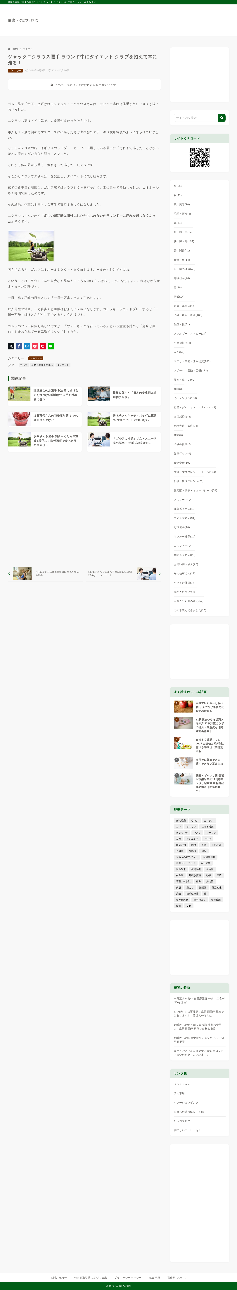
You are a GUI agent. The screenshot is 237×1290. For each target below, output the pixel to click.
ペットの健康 (184, 582)
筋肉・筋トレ (185, 379)
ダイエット (63, 365)
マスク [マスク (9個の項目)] (197, 832)
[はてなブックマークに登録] (27, 346)
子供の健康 (183, 444)
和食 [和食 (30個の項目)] (193, 845)
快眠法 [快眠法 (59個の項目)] (192, 851)
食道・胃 (182, 259)
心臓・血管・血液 (188, 315)
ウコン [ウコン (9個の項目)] (194, 820)
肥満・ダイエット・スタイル (195, 407)
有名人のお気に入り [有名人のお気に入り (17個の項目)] (187, 857)
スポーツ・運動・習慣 (191, 370)
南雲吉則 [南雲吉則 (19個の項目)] (181, 845)
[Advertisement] (84, 509)
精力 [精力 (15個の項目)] (198, 881)
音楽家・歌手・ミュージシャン (195, 490)
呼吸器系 (182, 278)
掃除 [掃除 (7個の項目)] (204, 851)
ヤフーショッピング (186, 1102)
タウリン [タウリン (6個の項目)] (191, 826)
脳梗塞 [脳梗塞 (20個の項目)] (202, 887)
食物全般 (183, 462)
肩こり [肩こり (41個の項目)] (190, 887)
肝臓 (179, 296)
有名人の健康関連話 (42, 365)
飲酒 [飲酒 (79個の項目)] (178, 905)
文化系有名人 (185, 518)
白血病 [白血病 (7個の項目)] (179, 875)
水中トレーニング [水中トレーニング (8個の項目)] (185, 863)
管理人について (185, 591)
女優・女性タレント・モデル (195, 471)
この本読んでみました (190, 610)
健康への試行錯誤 (23, 20)
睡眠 (179, 388)
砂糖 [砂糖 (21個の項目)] (208, 875)
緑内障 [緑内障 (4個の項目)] (210, 881)
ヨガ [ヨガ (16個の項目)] (178, 838)
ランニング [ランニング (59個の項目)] (192, 838)
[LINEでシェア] (51, 346)
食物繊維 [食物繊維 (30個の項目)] (216, 899)
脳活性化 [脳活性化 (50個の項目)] (217, 887)
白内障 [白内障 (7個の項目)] (210, 869)
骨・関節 (182, 250)
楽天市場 (179, 1093)
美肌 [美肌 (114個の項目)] (178, 887)
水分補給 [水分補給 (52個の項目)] (205, 863)
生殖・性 (182, 324)
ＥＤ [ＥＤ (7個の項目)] (188, 905)
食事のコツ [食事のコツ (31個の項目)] (200, 899)
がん (179, 352)
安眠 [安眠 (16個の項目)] (204, 845)
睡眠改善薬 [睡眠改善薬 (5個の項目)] (195, 875)
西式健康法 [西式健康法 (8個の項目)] (192, 893)
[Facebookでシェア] (19, 346)
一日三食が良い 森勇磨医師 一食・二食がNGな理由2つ (199, 1000)
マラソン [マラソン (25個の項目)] (211, 832)
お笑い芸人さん (186, 564)
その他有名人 (185, 573)
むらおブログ (182, 1121)
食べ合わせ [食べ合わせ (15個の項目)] (182, 899)
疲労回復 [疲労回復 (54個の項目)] (196, 869)
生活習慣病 (183, 342)
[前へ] (45, 573)
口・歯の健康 (185, 269)
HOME (13, 49)
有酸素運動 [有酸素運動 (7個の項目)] (209, 857)
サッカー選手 (185, 536)
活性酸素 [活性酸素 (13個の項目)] (181, 869)
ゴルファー (29, 49)
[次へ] (123, 573)
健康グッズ (182, 453)
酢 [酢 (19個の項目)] (205, 893)
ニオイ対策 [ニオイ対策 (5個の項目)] (208, 826)
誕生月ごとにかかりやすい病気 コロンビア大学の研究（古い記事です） (199, 1052)
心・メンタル (185, 398)
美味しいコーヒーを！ (187, 1130)
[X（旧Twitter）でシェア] (11, 346)
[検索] (222, 118)
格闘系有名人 (185, 554)
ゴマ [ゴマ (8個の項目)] (178, 826)
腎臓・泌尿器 (185, 305)
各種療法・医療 (186, 425)
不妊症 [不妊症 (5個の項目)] (207, 838)
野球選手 (182, 527)
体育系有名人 (185, 508)
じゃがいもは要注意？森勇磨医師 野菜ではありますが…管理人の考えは (199, 1013)
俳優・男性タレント (189, 481)
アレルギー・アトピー (190, 333)
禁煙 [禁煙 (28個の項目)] (219, 875)
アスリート (183, 499)
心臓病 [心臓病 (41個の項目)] (179, 851)
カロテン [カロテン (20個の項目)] (209, 820)
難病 (178, 435)
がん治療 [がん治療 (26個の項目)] (181, 820)
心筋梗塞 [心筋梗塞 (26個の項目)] (217, 845)
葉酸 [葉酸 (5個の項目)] (178, 893)
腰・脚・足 (184, 241)
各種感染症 (183, 416)
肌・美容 (182, 204)
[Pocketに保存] (35, 346)
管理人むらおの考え (189, 601)
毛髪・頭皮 (183, 213)
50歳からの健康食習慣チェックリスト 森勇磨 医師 (199, 1039)
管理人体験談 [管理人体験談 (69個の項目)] (183, 881)
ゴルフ (23, 365)
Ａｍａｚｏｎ (182, 1084)
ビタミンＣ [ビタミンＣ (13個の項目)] (182, 832)
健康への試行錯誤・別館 (189, 1111)
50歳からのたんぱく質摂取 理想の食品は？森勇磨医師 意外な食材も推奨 (198, 1026)
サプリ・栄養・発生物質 (192, 361)
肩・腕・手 (183, 232)
